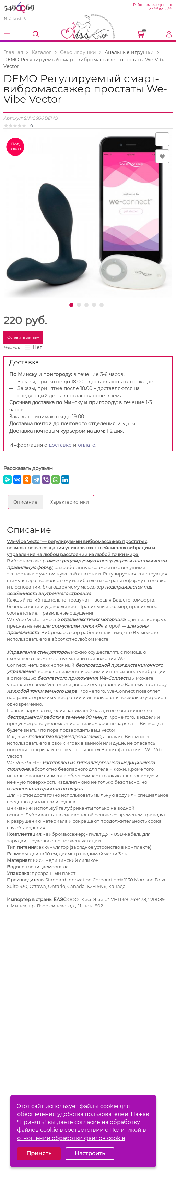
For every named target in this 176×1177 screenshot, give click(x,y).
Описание (25, 502)
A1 (25, 18)
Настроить (90, 1153)
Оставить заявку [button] (23, 337)
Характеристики (69, 502)
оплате (86, 445)
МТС (7, 18)
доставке (60, 445)
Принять (38, 1153)
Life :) (17, 18)
